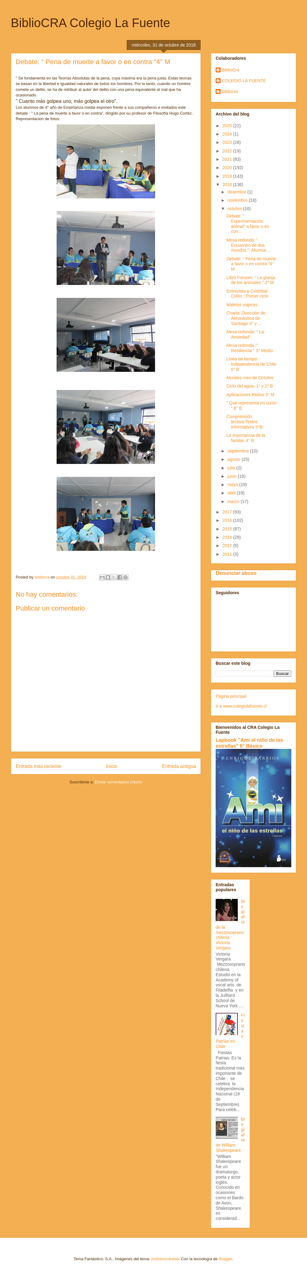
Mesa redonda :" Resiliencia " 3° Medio (249, 348)
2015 (227, 528)
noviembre (238, 200)
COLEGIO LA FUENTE (244, 80)
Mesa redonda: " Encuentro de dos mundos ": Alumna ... (248, 245)
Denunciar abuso (236, 573)
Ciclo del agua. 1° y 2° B (249, 386)
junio (232, 476)
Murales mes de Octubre (249, 377)
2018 (227, 184)
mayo (233, 484)
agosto (234, 459)
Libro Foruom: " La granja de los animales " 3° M (250, 280)
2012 (227, 545)
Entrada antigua (179, 766)
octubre (235, 208)
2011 (227, 554)
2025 (227, 125)
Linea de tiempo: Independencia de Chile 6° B (251, 364)
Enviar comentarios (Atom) (118, 782)
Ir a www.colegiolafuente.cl (241, 706)
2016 (227, 520)
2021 (227, 159)
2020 (227, 167)
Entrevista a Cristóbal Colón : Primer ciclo (247, 294)
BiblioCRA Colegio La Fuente (90, 23)
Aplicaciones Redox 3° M (250, 394)
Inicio (111, 766)
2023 (227, 142)
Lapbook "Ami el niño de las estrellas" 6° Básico (249, 743)
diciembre (237, 191)
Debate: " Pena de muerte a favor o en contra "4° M (251, 264)
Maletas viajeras (241, 304)
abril (232, 492)
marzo (234, 501)
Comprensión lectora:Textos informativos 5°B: (245, 421)
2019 (227, 176)
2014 (227, 537)
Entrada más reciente (38, 766)
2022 (227, 150)
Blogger (225, 1259)
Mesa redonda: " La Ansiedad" (245, 334)
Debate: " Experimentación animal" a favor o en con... (247, 223)
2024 (227, 134)
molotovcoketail (165, 1259)
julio (231, 467)
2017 (227, 512)
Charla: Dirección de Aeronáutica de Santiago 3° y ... (245, 318)
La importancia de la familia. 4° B (245, 438)
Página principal (231, 696)
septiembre (238, 451)
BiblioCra (230, 69)
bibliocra (230, 91)
